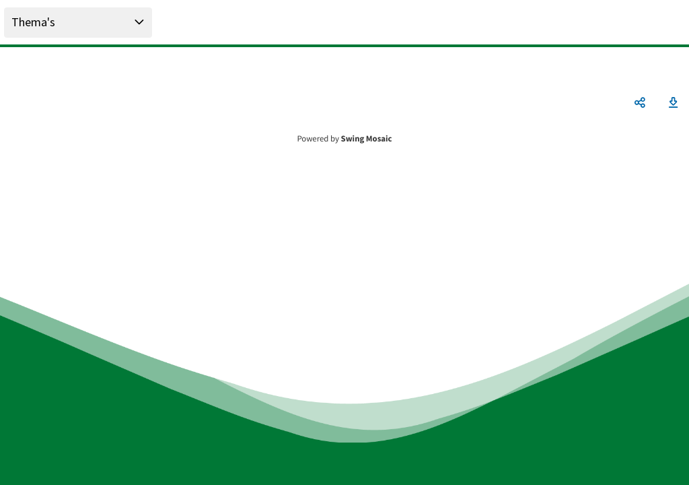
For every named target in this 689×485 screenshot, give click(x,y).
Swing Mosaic (366, 138)
